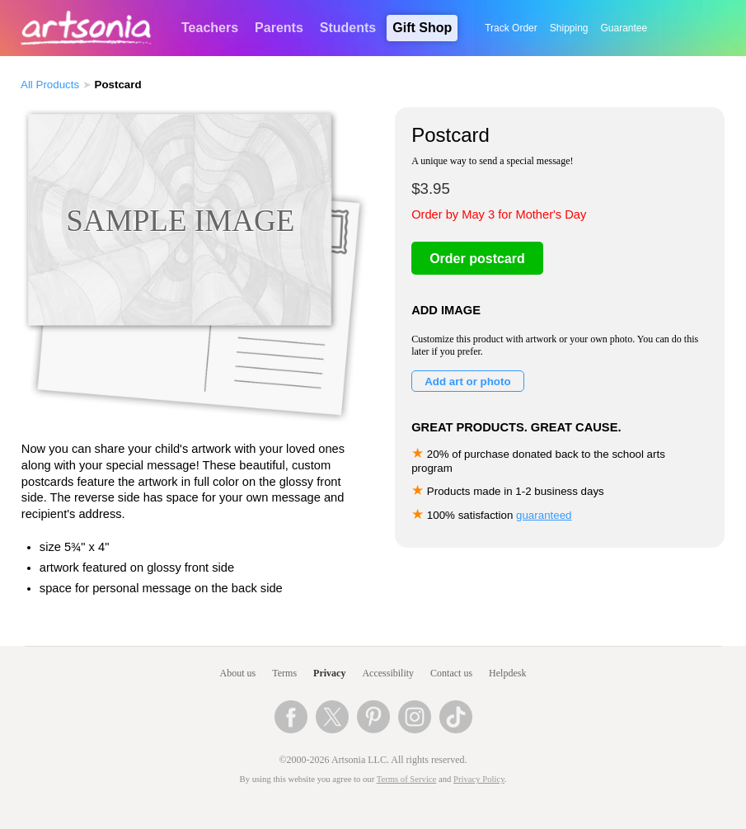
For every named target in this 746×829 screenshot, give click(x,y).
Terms (284, 673)
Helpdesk (507, 673)
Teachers (209, 28)
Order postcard (477, 259)
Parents (279, 28)
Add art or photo (467, 381)
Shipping (569, 28)
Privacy (329, 673)
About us (238, 673)
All (50, 84)
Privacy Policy (478, 779)
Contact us (451, 673)
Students (348, 28)
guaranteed (543, 515)
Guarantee (624, 28)
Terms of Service (407, 779)
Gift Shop (422, 28)
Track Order (511, 28)
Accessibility (388, 673)
